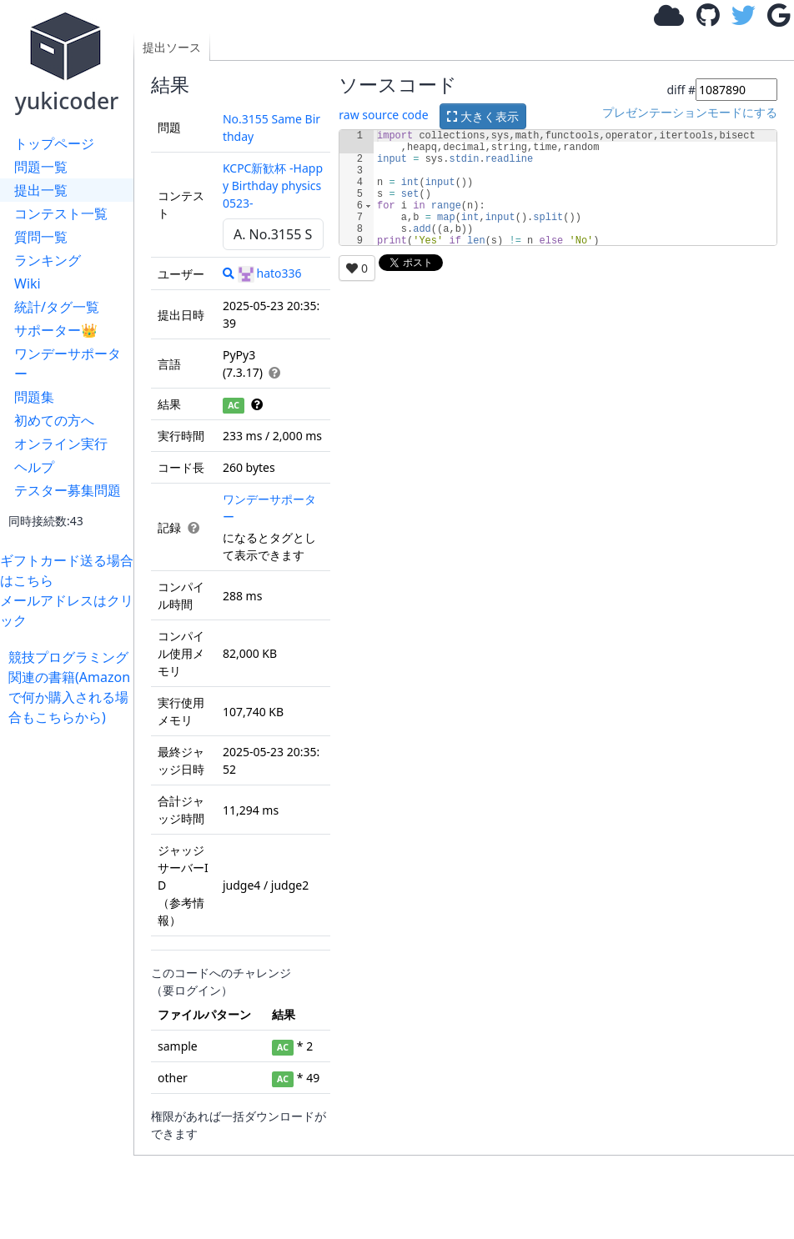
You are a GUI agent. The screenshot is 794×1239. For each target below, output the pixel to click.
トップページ (54, 143)
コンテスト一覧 (61, 213)
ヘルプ (34, 467)
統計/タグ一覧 (56, 307)
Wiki (27, 283)
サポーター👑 (56, 330)
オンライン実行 (61, 443)
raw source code (383, 115)
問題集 (34, 397)
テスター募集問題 (67, 490)
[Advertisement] (70, 977)
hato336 (270, 273)
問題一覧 (41, 167)
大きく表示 (483, 116)
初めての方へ (54, 420)
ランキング (47, 260)
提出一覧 (41, 190)
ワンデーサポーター (67, 363)
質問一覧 (41, 237)
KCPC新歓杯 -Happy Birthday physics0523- (273, 185)
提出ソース (172, 47)
